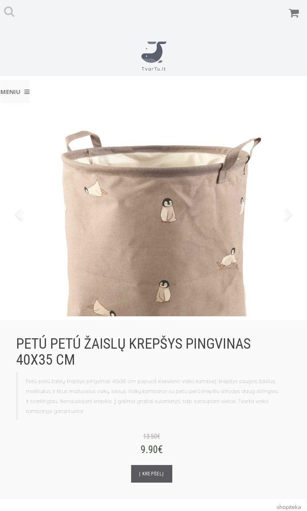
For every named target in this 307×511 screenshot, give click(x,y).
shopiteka (289, 507)
